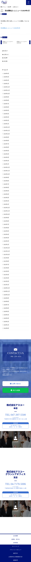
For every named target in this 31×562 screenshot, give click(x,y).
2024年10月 (7, 134)
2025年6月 (6, 107)
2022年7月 (6, 224)
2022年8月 (6, 221)
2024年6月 (6, 147)
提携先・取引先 (15, 539)
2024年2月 (6, 160)
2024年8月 (6, 140)
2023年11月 (7, 170)
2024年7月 (6, 144)
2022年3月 (6, 237)
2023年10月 (7, 174)
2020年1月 (6, 325)
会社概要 (15, 535)
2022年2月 (6, 241)
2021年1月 (6, 284)
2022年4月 (6, 234)
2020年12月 (7, 288)
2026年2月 (6, 80)
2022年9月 (6, 217)
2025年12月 (7, 87)
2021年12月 (7, 247)
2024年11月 (7, 130)
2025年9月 (6, 97)
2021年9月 (6, 257)
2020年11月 (7, 291)
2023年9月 (6, 177)
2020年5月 (6, 311)
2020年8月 (6, 301)
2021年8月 (6, 261)
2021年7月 (6, 264)
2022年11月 (7, 211)
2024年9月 (6, 137)
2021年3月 (6, 278)
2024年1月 (6, 164)
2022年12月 (7, 207)
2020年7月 (6, 304)
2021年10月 (7, 254)
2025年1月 (6, 123)
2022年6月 (6, 227)
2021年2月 (6, 281)
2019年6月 (6, 328)
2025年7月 (6, 103)
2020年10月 (7, 294)
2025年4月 (6, 113)
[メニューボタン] (28, 2)
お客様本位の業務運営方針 (15, 556)
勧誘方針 (15, 553)
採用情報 (15, 542)
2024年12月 (7, 127)
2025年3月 (6, 117)
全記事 (5, 57)
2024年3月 (6, 157)
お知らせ (4, 14)
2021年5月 (6, 271)
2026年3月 (6, 76)
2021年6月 (6, 268)
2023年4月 (6, 194)
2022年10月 (7, 214)
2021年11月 (7, 251)
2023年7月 (6, 184)
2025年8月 (6, 100)
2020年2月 (6, 321)
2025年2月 (6, 120)
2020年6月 (6, 308)
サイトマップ (15, 546)
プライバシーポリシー (15, 549)
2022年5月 (6, 231)
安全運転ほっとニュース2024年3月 (10, 28)
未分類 (5, 61)
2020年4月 (6, 314)
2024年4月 (6, 154)
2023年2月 (6, 201)
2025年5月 (6, 110)
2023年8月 (6, 180)
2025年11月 (7, 90)
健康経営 (15, 560)
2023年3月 (6, 197)
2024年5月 (6, 150)
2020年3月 (6, 318)
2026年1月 (6, 83)
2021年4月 (6, 274)
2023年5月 (6, 190)
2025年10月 (7, 93)
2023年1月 (6, 204)
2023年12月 (7, 167)
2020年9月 (6, 298)
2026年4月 (6, 73)
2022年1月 (6, 244)
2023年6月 (6, 187)
